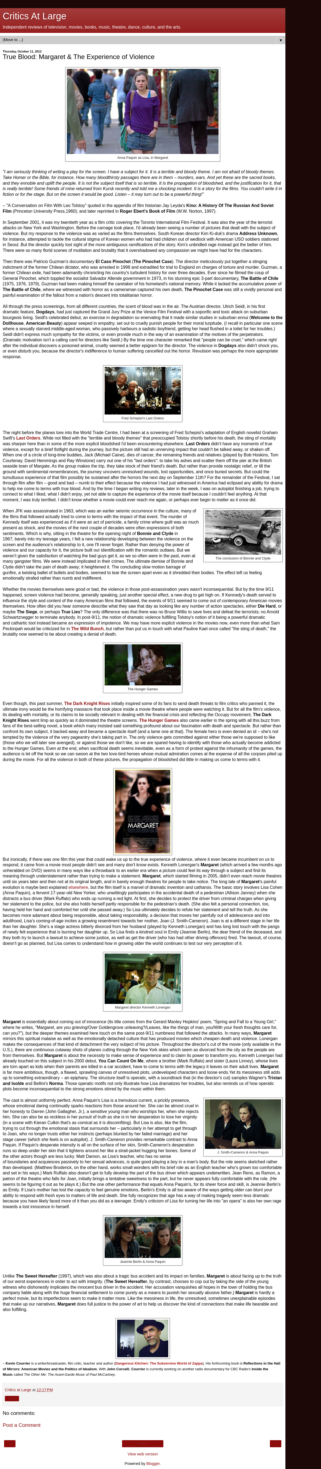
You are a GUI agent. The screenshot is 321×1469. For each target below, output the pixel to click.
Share (12, 1398)
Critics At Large (34, 16)
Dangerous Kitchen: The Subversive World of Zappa (158, 1363)
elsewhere (78, 887)
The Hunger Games (159, 720)
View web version (142, 1454)
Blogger (153, 1463)
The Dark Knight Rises (87, 703)
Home (142, 1444)
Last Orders (28, 438)
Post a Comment (21, 1425)
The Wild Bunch (87, 628)
